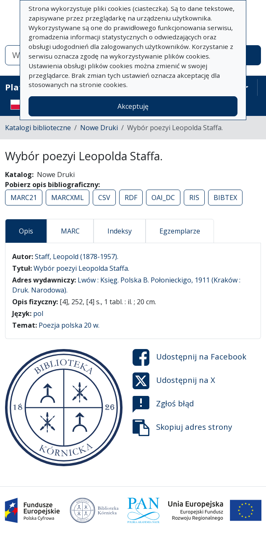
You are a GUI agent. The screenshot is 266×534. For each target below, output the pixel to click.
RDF (131, 197)
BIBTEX (225, 197)
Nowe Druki (99, 127)
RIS (194, 197)
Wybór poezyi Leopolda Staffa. (81, 268)
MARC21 (23, 197)
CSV (104, 197)
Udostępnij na (189, 357)
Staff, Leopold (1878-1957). (76, 256)
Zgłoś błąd (163, 404)
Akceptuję (133, 106)
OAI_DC (163, 197)
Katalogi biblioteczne (38, 127)
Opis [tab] (26, 231)
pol (38, 313)
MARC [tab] (70, 231)
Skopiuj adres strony (182, 427)
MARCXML (67, 197)
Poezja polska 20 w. (69, 325)
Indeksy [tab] (119, 231)
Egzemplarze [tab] (179, 231)
